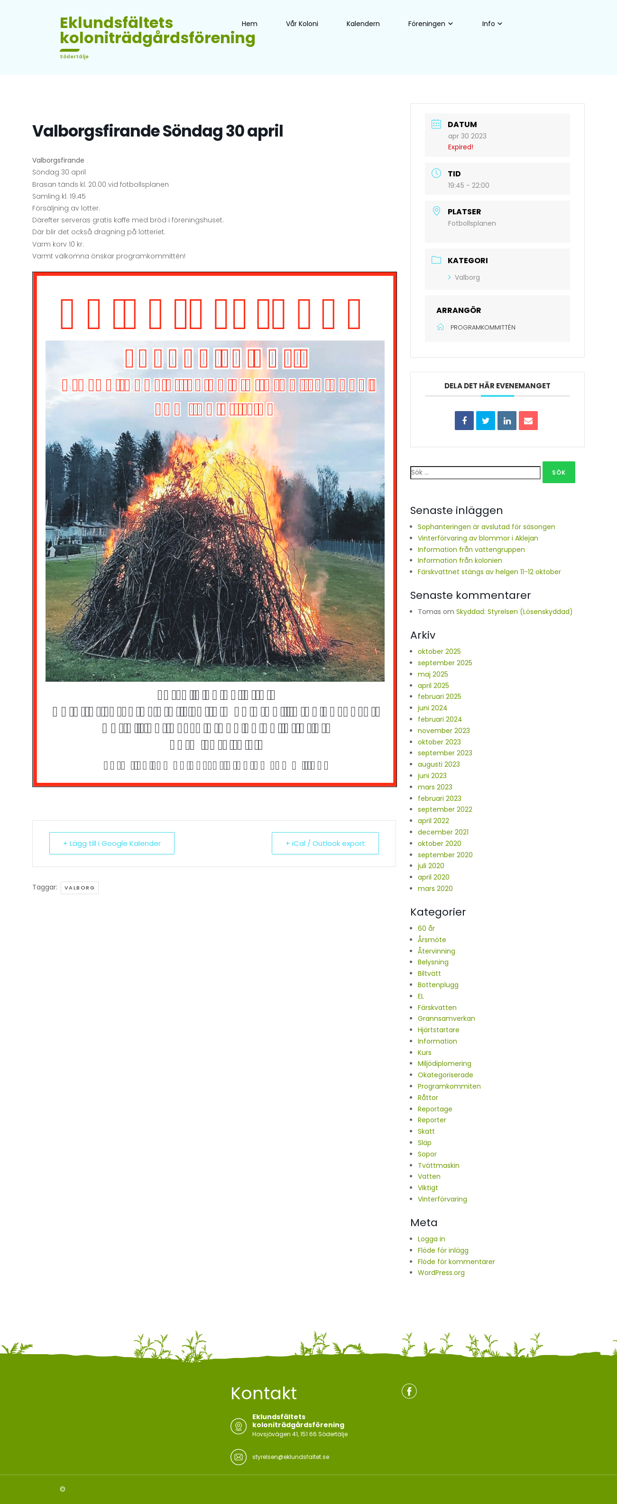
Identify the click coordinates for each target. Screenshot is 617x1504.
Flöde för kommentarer (456, 1261)
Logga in (431, 1239)
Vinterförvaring (442, 1199)
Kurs (425, 1052)
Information (437, 1041)
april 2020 (434, 877)
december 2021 (443, 832)
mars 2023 (435, 787)
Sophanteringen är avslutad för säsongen (486, 527)
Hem (250, 23)
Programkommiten (449, 1086)
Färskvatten (437, 1007)
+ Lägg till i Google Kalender (112, 843)
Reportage (435, 1109)
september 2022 (445, 809)
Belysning (433, 962)
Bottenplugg (438, 985)
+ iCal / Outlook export (325, 843)
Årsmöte (432, 940)
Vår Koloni (302, 23)
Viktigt (428, 1187)
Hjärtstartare (439, 1030)
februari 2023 (439, 798)
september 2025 (445, 663)
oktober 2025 (439, 651)
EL (421, 996)
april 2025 (433, 685)
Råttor (428, 1097)
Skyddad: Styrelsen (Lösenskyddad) (514, 611)
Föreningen (426, 23)
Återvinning (436, 951)
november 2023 (444, 730)
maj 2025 (433, 674)
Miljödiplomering (444, 1063)
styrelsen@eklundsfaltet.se (290, 1457)
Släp (425, 1142)
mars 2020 (435, 888)
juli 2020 (431, 866)
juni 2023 (432, 775)
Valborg (79, 887)
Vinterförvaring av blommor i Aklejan (478, 538)
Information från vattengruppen (471, 549)
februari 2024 (440, 719)
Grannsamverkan (446, 1018)
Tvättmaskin (439, 1165)
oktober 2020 (439, 843)
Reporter (432, 1120)
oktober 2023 (439, 742)
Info (488, 23)
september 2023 (445, 753)
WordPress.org (441, 1272)
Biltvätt (429, 973)
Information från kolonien (460, 560)
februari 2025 (439, 696)
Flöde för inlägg (443, 1250)
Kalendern (363, 23)
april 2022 (433, 820)
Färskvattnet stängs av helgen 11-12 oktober (489, 572)
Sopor (427, 1154)
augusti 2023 (439, 764)
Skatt (426, 1131)
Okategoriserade (445, 1075)
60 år (426, 928)
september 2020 (445, 855)
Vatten (429, 1176)
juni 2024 (433, 708)
